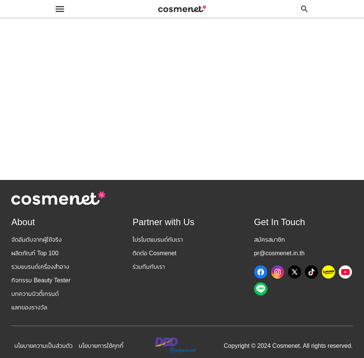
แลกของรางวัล (29, 307)
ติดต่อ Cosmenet (154, 253)
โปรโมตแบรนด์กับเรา (158, 239)
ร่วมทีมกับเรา (149, 267)
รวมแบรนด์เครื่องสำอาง (40, 267)
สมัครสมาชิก (269, 239)
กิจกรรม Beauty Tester (40, 280)
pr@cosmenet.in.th (279, 253)
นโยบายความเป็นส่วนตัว (43, 346)
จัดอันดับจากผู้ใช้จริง (36, 239)
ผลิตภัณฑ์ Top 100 (34, 253)
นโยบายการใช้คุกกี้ (101, 346)
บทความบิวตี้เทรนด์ (35, 294)
